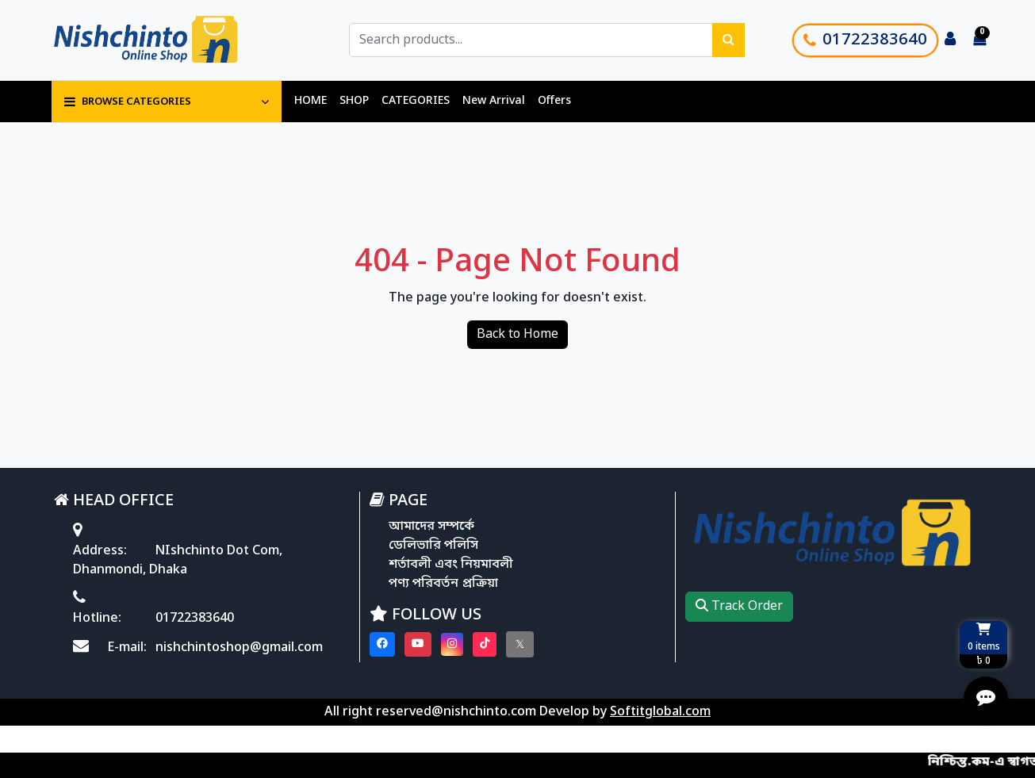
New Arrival (493, 101)
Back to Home (517, 334)
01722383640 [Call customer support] (865, 40)
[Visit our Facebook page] (382, 644)
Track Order (739, 606)
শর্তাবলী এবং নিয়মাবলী (451, 564)
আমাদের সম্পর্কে (431, 526)
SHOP (354, 101)
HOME (310, 101)
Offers (554, 101)
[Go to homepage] (163, 40)
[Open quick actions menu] (986, 698)
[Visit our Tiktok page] (484, 644)
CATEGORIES (415, 101)
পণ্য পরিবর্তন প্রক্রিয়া (443, 583)
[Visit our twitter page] (520, 644)
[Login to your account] (950, 40)
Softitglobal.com (660, 712)
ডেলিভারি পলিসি (433, 545)
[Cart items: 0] (979, 40)
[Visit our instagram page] (452, 644)
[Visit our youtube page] (417, 644)
